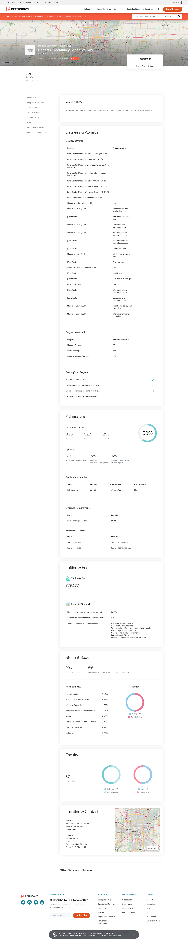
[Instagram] (42, 902)
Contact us (53, 3)
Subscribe (81, 915)
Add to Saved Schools (145, 66)
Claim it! (74, 58)
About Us (150, 900)
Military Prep (148, 9)
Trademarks (151, 917)
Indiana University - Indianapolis (41, 16)
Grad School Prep (104, 9)
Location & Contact (35, 127)
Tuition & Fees (33, 112)
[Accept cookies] (132, 934)
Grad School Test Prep (106, 904)
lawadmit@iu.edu (79, 844)
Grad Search (127, 904)
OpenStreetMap (171, 21)
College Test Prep (104, 900)
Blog (8, 3)
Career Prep (118, 9)
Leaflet (158, 21)
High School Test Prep (106, 917)
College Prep (89, 9)
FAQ (44, 3)
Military (101, 912)
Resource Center (128, 912)
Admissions (32, 107)
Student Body (33, 117)
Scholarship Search (129, 908)
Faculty (30, 122)
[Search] (158, 9)
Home (8, 16)
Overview (31, 97)
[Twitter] (23, 902)
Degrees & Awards (35, 102)
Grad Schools (19, 16)
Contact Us (151, 904)
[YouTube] (36, 902)
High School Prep (133, 9)
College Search (128, 900)
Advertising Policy (153, 921)
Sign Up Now (172, 9)
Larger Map (7, 63)
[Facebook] (29, 902)
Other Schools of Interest (38, 132)
